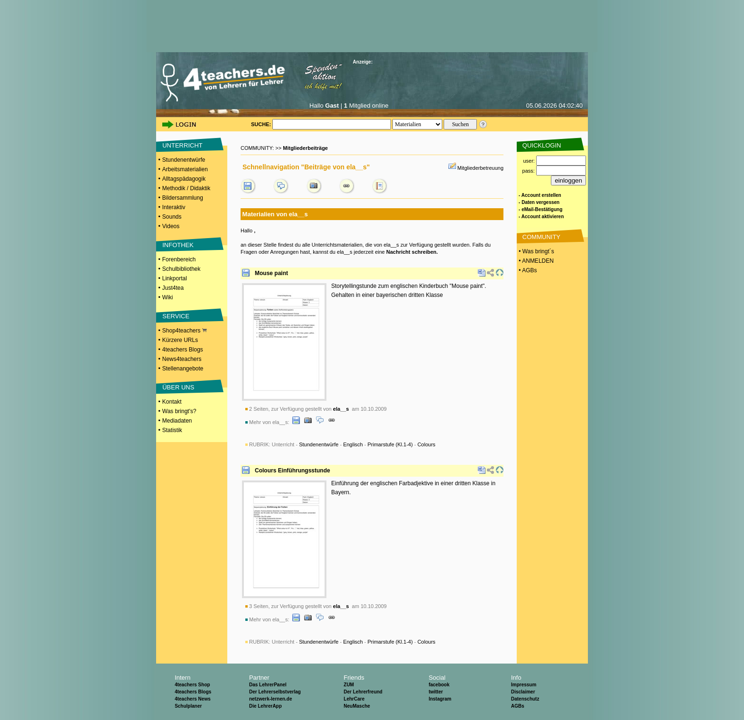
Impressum (523, 684)
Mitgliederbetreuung (480, 168)
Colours (427, 444)
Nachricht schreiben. (412, 252)
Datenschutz (525, 699)
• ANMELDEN (535, 261)
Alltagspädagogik (183, 178)
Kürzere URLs (180, 340)
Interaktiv (174, 207)
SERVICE (175, 316)
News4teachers (182, 359)
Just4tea (173, 288)
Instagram (439, 699)
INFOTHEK (178, 245)
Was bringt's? (179, 411)
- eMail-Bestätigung (540, 209)
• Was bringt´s (535, 251)
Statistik (172, 430)
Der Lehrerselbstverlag (275, 691)
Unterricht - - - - (354, 444)
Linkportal (174, 278)
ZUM (349, 684)
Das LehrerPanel (268, 684)
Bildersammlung (182, 197)
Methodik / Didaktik (186, 188)
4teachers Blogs (182, 349)
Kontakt (172, 401)
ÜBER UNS (178, 387)
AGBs (517, 706)
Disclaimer (523, 691)
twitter (435, 691)
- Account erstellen (540, 195)
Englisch (353, 444)
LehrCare (354, 699)
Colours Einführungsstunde (292, 470)
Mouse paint (271, 273)
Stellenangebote (183, 368)
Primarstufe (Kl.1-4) (390, 444)
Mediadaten (177, 420)
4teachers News (193, 699)
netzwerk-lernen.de (270, 699)
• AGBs (527, 270)
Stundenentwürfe (183, 160)
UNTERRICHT (182, 145)
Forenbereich (179, 259)
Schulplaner (188, 706)
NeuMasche (357, 706)
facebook (438, 684)
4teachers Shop (192, 684)
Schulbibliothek (181, 269)
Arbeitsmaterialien (185, 169)
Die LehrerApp (265, 706)
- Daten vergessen (539, 202)
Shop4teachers (184, 330)
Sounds (172, 216)
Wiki (167, 297)
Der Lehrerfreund (363, 691)
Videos (170, 226)
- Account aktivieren (541, 216)
